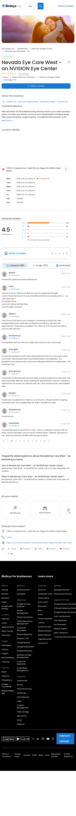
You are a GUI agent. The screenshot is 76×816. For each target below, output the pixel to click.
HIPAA (40, 755)
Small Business (23, 590)
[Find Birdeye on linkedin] (38, 738)
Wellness (21, 724)
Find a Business (60, 620)
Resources (42, 606)
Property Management (23, 706)
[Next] (68, 510)
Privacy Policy (18, 755)
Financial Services (24, 689)
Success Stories (44, 627)
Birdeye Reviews (45, 631)
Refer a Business (61, 633)
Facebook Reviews (24, 651)
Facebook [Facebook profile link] (25, 549)
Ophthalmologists (47, 101)
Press (40, 614)
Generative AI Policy (56, 755)
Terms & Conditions (6, 755)
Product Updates (45, 618)
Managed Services (61, 590)
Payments (6, 635)
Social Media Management (23, 669)
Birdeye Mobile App (8, 692)
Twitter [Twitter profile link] (39, 549)
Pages (4, 602)
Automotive (22, 680)
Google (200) (40, 265)
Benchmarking (8, 657)
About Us (42, 590)
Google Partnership (6, 685)
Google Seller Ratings (7, 607)
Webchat (5, 619)
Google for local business (23, 605)
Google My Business (25, 647)
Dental (20, 685)
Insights (5, 653)
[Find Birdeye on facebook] (28, 738)
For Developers (60, 624)
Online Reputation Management (24, 622)
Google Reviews (23, 642)
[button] (4, 441)
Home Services (23, 697)
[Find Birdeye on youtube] (48, 738)
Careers (41, 622)
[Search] (40, 6)
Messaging (6, 645)
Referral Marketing (24, 634)
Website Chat (23, 638)
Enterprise (21, 594)
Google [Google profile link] (12, 549)
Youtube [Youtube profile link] (64, 549)
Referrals (5, 598)
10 (45, 441)
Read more (7, 120)
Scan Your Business (62, 616)
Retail (19, 720)
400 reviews (23, 73)
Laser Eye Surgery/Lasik (41, 48)
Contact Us (43, 643)
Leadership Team (45, 594)
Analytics (5, 676)
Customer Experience (21, 662)
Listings (5, 590)
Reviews (5, 594)
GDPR (34, 755)
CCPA (47, 755)
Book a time (43, 602)
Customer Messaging (21, 629)
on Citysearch (14, 275)
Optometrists (62, 101)
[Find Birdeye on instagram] (43, 738)
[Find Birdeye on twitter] (33, 738)
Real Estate (22, 716)
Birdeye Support (60, 628)
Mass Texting (7, 631)
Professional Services (63, 594)
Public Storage (23, 712)
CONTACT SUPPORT (64, 738)
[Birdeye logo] (9, 6)
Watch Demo (43, 598)
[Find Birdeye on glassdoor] (53, 738)
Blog (40, 610)
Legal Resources (45, 639)
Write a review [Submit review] (36, 86)
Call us (9, 537)
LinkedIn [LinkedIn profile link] (51, 549)
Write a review (66, 6)
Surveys (5, 649)
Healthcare (22, 48)
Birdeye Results (44, 635)
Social (4, 623)
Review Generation (25, 617)
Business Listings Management (24, 656)
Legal (19, 701)
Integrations (7, 680)
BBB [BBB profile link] (10, 553)
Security (27, 755)
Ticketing (5, 662)
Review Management (23, 611)
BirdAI (4, 672)
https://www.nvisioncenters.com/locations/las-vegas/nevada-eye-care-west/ (40, 542)
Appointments (8, 627)
